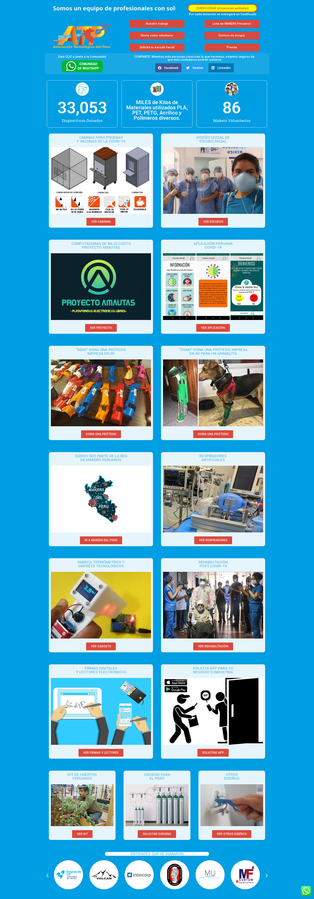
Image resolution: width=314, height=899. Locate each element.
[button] (222, 8)
